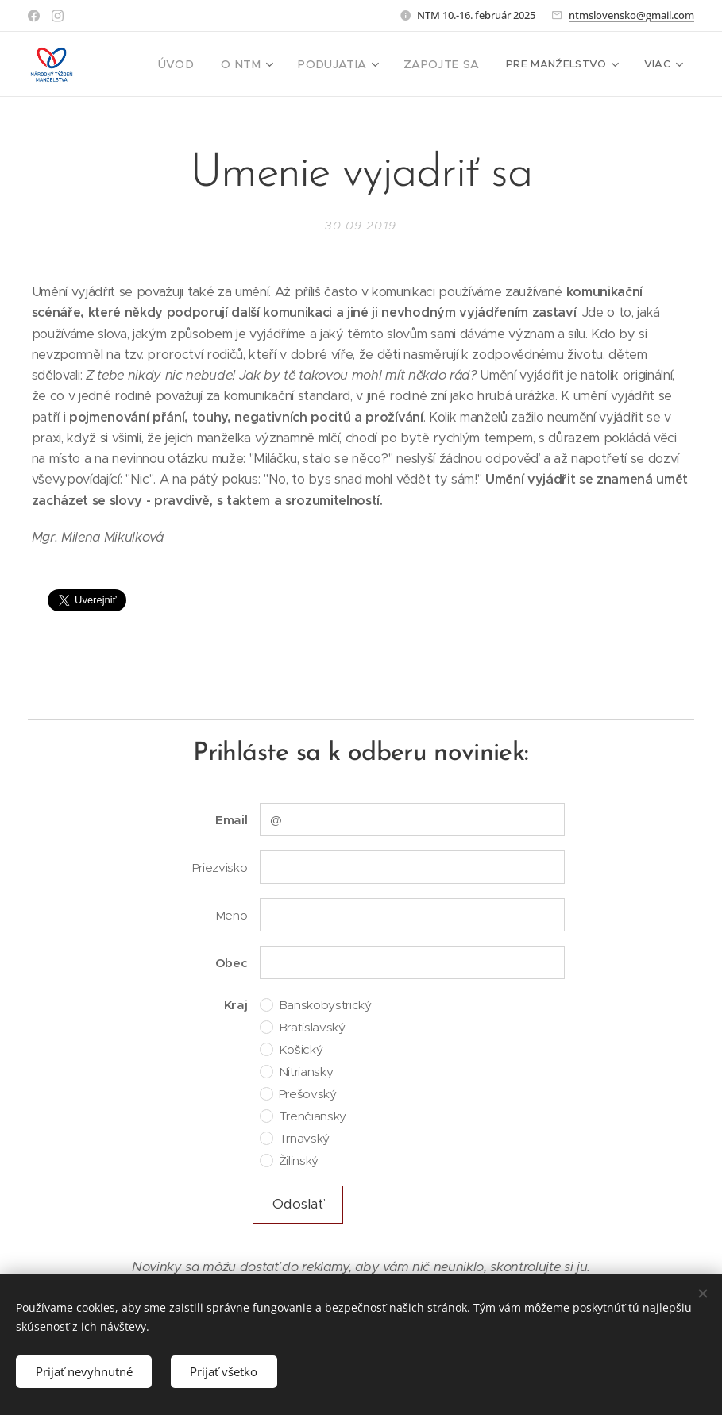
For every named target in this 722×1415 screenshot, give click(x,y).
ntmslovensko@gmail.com (631, 15)
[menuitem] (191, 64)
